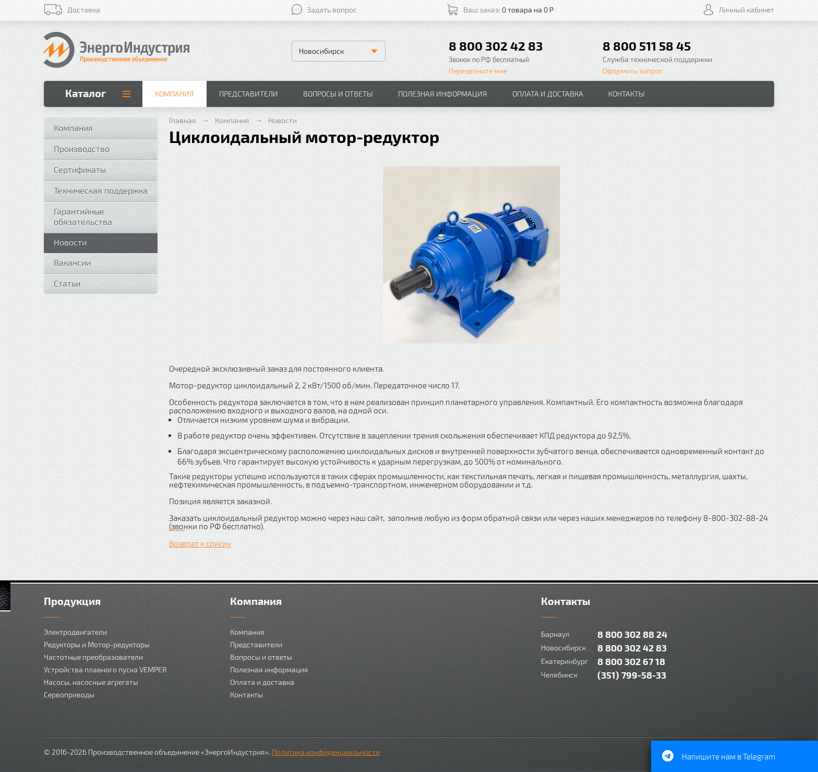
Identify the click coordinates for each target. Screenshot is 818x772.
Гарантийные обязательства (83, 216)
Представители (248, 93)
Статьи (67, 283)
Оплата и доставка (547, 93)
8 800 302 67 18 (631, 661)
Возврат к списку (200, 543)
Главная (182, 120)
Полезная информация (442, 93)
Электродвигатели (75, 631)
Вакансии (72, 262)
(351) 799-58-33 (631, 674)
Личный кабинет (746, 9)
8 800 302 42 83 (496, 45)
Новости (70, 242)
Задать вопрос (332, 9)
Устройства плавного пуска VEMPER (105, 669)
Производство (82, 148)
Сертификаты (80, 169)
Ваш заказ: (508, 9)
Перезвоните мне (478, 70)
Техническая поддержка (101, 190)
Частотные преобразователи (93, 656)
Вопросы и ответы (338, 93)
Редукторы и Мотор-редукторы (97, 644)
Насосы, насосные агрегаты (91, 682)
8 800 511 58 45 (647, 45)
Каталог (85, 93)
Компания (174, 93)
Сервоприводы (69, 694)
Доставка (83, 9)
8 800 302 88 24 (632, 633)
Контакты (626, 93)
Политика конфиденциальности (326, 751)
